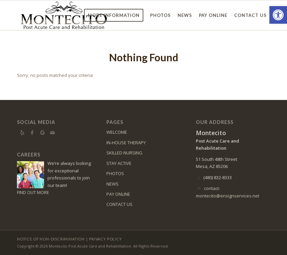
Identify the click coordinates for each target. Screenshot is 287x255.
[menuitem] (114, 15)
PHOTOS (115, 173)
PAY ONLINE (118, 194)
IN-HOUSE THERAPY (126, 143)
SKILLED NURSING (124, 153)
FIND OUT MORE (33, 192)
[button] (278, 15)
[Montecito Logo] (63, 15)
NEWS (112, 184)
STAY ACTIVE (118, 163)
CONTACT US (119, 204)
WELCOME (116, 132)
